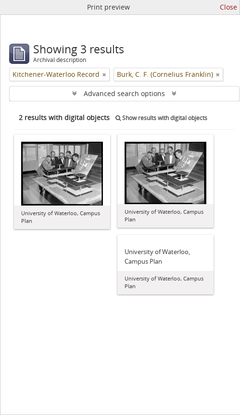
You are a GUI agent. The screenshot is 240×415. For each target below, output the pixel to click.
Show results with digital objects (161, 118)
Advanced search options (124, 93)
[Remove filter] (104, 74)
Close (228, 7)
